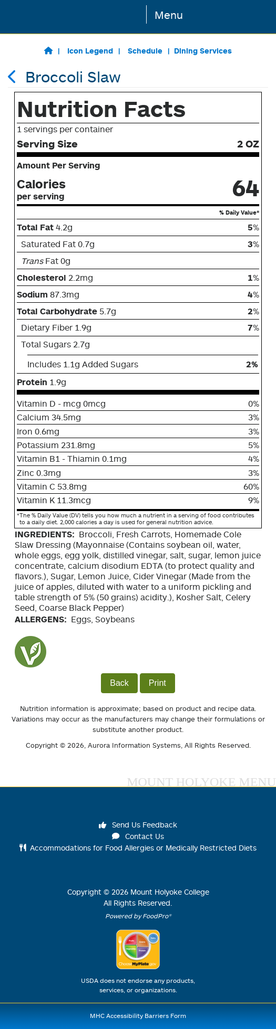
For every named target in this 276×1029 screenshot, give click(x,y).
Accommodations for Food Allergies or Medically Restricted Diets (138, 847)
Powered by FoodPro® (138, 916)
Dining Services (203, 50)
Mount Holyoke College (169, 891)
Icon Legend (90, 50)
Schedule (145, 50)
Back (119, 682)
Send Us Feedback (138, 824)
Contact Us (138, 836)
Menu (169, 14)
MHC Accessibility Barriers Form (138, 1016)
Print (157, 682)
